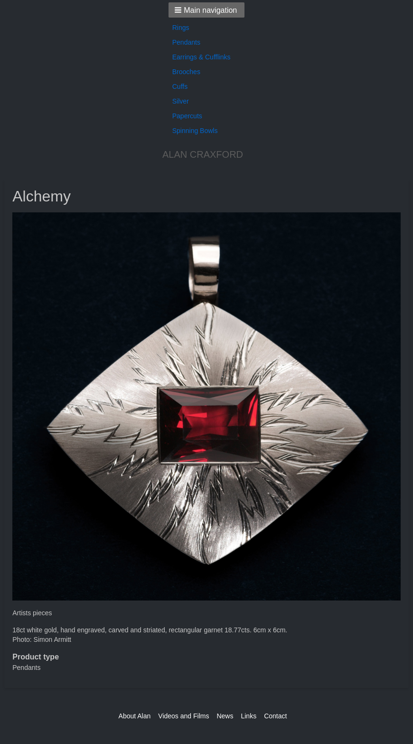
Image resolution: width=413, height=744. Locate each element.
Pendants (186, 42)
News (224, 716)
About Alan (135, 716)
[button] (207, 10)
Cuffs (180, 86)
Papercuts (187, 116)
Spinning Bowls (195, 130)
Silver (180, 101)
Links (248, 716)
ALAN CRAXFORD (202, 154)
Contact (275, 716)
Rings (180, 27)
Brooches (186, 72)
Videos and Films (183, 716)
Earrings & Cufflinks (201, 57)
